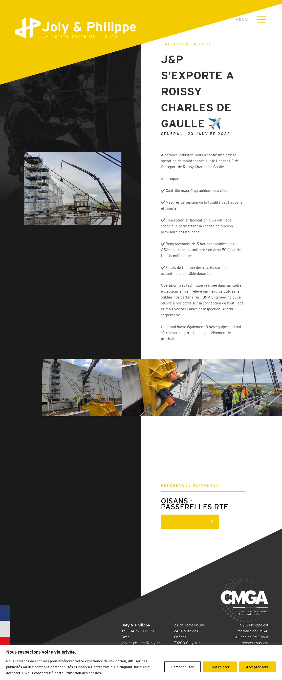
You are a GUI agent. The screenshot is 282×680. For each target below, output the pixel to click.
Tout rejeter (220, 667)
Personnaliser (182, 667)
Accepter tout (257, 667)
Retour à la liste (186, 44)
